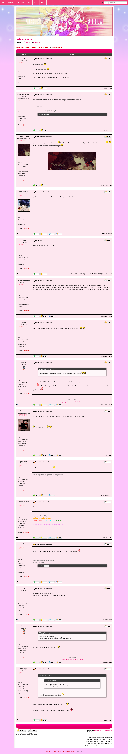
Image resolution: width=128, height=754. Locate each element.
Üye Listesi (20, 2)
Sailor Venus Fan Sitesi (52, 751)
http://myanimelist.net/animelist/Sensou (72, 402)
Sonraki (37, 42)
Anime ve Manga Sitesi (67, 751)
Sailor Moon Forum (23, 47)
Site (3, 2)
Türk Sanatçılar (56, 47)
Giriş (35, 2)
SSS (29, 2)
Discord (10, 2)
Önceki (26, 42)
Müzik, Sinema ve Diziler (40, 47)
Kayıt (43, 2)
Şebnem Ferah (24, 39)
